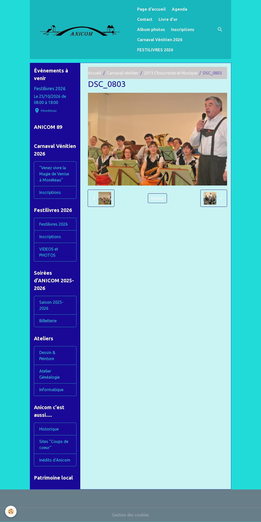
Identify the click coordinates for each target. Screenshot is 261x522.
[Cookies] (11, 511)
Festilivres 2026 (50, 88)
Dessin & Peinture (47, 355)
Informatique (51, 389)
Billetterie (48, 320)
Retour (157, 198)
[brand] (82, 29)
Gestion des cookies (130, 515)
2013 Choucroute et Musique (170, 73)
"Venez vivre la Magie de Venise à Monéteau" (54, 173)
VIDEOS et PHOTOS (48, 252)
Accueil (94, 73)
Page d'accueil (151, 9)
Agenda (179, 9)
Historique (49, 429)
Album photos (151, 29)
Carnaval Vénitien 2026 (159, 39)
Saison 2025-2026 (51, 305)
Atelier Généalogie (49, 374)
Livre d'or (168, 19)
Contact (144, 19)
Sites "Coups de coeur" (53, 444)
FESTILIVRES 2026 (155, 50)
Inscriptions (182, 29)
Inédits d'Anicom (54, 460)
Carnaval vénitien (122, 73)
